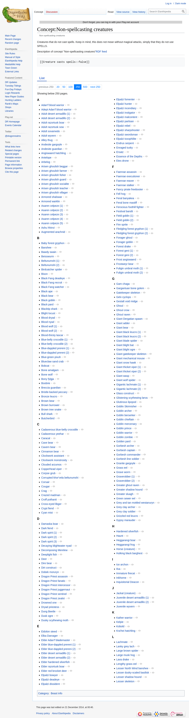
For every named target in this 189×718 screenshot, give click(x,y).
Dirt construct (48, 567)
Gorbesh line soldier (127, 458)
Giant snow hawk (126, 362)
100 (70, 86)
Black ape (46, 291)
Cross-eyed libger (51, 503)
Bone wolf (46, 374)
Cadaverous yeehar (52, 433)
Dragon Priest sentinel (54, 593)
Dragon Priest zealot (53, 598)
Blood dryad (48, 317)
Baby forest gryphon (52, 243)
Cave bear (47, 442)
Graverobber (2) (125, 480)
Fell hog (121, 193)
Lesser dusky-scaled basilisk (132, 672)
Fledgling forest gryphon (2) (132, 233)
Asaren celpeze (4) (52, 218)
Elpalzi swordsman (127, 134)
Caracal (45, 438)
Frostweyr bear (124, 263)
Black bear (47, 295)
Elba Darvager (49, 635)
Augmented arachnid (53, 231)
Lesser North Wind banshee (132, 668)
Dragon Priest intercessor (55, 585)
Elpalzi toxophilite (126, 138)
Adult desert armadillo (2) (55, 118)
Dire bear (46, 563)
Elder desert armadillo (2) (55, 657)
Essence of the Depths (129, 156)
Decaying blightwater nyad (56, 545)
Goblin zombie (124, 437)
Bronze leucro (49, 396)
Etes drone (122, 160)
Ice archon (122, 564)
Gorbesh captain (125, 450)
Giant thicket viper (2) (128, 371)
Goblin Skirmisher (126, 406)
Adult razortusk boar (52, 122)
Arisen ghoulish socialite (55, 183)
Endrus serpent (125, 143)
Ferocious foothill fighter (130, 207)
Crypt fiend (47, 508)
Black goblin (48, 300)
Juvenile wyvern (125, 606)
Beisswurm (47, 256)
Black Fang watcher (52, 286)
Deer (44, 559)
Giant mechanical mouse (130, 358)
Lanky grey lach (125, 646)
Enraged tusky (124, 147)
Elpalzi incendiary (126, 108)
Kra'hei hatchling (125, 630)
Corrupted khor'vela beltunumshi (59, 477)
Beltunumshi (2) (50, 265)
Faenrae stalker (125, 185)
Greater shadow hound (129, 489)
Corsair (45, 482)
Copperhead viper (51, 469)
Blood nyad (47, 321)
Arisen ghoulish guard (53, 179)
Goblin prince (124, 428)
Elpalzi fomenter (125, 99)
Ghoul (119, 305)
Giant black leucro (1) (128, 332)
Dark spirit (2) (49, 537)
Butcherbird (47, 418)
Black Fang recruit (51, 282)
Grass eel (121, 467)
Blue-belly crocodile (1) (54, 339)
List (41, 78)
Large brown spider (127, 650)
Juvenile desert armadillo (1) (132, 597)
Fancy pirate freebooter (129, 189)
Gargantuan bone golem (130, 288)
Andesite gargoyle (51, 144)
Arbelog (45, 161)
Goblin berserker (125, 415)
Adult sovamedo (50, 131)
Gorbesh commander (128, 454)
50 (63, 86)
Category (43, 693)
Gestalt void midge (127, 301)
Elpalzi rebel (123, 125)
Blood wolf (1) (49, 326)
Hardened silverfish (127, 531)
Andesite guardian (51, 148)
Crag (44, 490)
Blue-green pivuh (51, 357)
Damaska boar (49, 523)
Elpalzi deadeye (50, 679)
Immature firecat (125, 573)
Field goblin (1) (124, 215)
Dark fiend (47, 528)
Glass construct (125, 393)
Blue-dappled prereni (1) (55, 348)
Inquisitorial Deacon (127, 582)
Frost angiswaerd (126, 259)
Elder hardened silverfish (55, 662)
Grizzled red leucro (127, 515)
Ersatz (120, 152)
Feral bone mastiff (126, 202)
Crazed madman (50, 495)
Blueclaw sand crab (52, 361)
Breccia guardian (51, 387)
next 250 (95, 86)
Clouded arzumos (51, 464)
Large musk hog (125, 655)
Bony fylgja (47, 378)
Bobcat (45, 365)
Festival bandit (124, 211)
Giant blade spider (126, 340)
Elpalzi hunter (124, 103)
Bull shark (46, 413)
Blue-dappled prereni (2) (55, 352)
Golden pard (123, 441)
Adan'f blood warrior (52, 105)
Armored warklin (50, 201)
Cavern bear (48, 447)
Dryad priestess (50, 607)
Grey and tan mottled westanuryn (135, 502)
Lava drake (122, 659)
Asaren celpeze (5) (52, 223)
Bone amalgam (50, 370)
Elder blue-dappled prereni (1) (58, 644)
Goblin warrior (124, 432)
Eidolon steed (49, 631)
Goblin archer (124, 410)
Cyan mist (47, 512)
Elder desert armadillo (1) (55, 653)
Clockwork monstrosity (54, 460)
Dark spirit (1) (49, 532)
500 (85, 86)
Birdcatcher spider (51, 269)
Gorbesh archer (125, 445)
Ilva (118, 568)
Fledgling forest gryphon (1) (132, 228)
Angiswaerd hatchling (53, 153)
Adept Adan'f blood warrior (56, 109)
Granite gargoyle (125, 463)
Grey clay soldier (125, 511)
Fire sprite (122, 224)
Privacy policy (43, 713)
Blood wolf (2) (49, 330)
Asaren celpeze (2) (52, 210)
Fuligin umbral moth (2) (129, 272)
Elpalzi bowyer (49, 675)
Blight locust (48, 313)
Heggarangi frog (125, 544)
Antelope (46, 157)
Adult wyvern (48, 135)
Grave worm (123, 472)
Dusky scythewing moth (54, 620)
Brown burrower (50, 405)
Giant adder (123, 323)
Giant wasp (122, 375)
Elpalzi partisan (125, 121)
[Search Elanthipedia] (167, 11)
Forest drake (123, 246)
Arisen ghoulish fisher (53, 175)
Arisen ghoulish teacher (54, 188)
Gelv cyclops (123, 297)
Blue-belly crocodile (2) (54, 343)
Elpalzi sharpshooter (128, 130)
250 (78, 86)
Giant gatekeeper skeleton (131, 353)
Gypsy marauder (125, 520)
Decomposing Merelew (54, 550)
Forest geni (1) (124, 250)
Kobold (120, 626)
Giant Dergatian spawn (129, 318)
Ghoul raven (123, 314)
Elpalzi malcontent (126, 117)
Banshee (46, 247)
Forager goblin (124, 242)
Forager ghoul (124, 237)
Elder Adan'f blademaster (55, 640)
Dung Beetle (48, 611)
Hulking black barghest (129, 553)
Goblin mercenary (126, 423)
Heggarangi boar (125, 540)
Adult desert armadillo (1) (55, 113)
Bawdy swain (48, 251)
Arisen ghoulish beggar (54, 166)
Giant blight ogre (125, 349)
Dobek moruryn (50, 572)
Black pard (47, 304)
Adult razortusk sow (52, 127)
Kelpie (119, 621)
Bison (44, 273)
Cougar (45, 486)
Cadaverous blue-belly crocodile (59, 429)
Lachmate (122, 642)
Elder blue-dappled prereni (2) (58, 649)
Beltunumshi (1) (50, 260)
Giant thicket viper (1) (128, 367)
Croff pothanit (49, 499)
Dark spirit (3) (49, 541)
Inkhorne (121, 577)
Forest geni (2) (124, 255)
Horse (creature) (125, 549)
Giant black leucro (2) (128, 336)
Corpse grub (48, 473)
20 (57, 86)
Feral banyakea (125, 198)
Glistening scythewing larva (132, 397)
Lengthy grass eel (126, 663)
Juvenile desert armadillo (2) (132, 602)
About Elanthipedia (61, 713)
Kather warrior (124, 617)
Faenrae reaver (125, 180)
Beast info (56, 693)
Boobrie (45, 383)
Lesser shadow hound (129, 676)
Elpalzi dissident (50, 683)
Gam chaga (123, 283)
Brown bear (47, 400)
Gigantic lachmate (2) (128, 388)
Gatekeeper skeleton (128, 292)
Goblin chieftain (125, 419)
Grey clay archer (125, 507)
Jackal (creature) (125, 593)
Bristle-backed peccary (54, 392)
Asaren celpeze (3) (52, 214)
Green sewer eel (125, 498)
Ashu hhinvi (47, 227)
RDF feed (101, 51)
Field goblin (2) (124, 220)
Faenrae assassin (126, 171)
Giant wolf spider (125, 380)
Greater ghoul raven (127, 485)
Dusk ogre (47, 615)
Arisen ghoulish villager (54, 192)
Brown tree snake (51, 409)
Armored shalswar (51, 196)
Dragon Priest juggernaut (55, 589)
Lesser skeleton (125, 681)
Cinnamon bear (50, 451)
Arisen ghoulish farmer (54, 170)
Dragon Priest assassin (54, 576)
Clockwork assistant (52, 455)
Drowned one (48, 602)
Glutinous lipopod (126, 402)
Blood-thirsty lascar (52, 335)
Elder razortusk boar (52, 666)
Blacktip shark (49, 308)
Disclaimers (78, 713)
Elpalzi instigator (125, 112)
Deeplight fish (49, 554)
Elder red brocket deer (54, 670)
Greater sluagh (124, 494)
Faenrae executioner (128, 176)
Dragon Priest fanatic (53, 580)
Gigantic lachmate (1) (128, 384)
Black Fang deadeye (53, 278)
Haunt (119, 535)
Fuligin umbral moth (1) (129, 268)
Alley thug (46, 140)
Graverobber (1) (125, 476)
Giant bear (122, 327)
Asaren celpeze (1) (52, 205)
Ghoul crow (122, 310)
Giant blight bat (125, 345)
